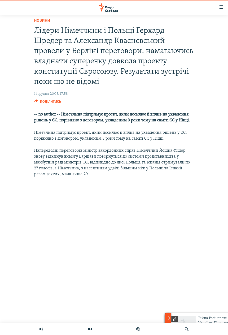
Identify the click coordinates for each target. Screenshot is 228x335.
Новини (42, 20)
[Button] (47, 102)
